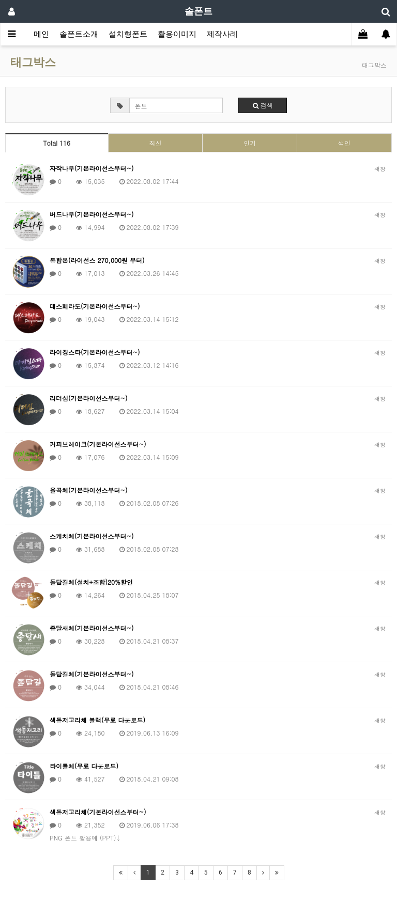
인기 (249, 142)
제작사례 (222, 34)
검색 (263, 105)
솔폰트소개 (78, 34)
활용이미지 (177, 34)
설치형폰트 (128, 34)
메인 (41, 34)
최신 (155, 142)
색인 (344, 142)
